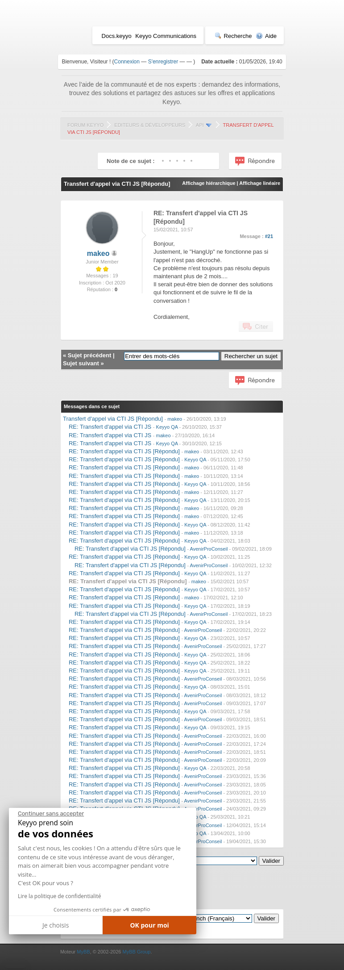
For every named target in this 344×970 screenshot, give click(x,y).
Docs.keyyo (117, 36)
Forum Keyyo (85, 125)
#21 (269, 236)
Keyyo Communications (165, 36)
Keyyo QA (167, 427)
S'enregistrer (163, 62)
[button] (15, 966)
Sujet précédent (90, 355)
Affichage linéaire (259, 183)
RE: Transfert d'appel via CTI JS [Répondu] (124, 451)
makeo (98, 253)
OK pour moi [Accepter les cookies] (149, 925)
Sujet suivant (81, 363)
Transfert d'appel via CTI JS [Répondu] (113, 418)
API (200, 125)
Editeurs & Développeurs (149, 125)
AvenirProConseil (209, 549)
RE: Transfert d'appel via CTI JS (110, 426)
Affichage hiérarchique (208, 183)
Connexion (127, 62)
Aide (266, 36)
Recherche (233, 36)
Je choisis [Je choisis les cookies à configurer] (55, 925)
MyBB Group (137, 951)
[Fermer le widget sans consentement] (50, 813)
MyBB (83, 951)
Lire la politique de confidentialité (59, 896)
